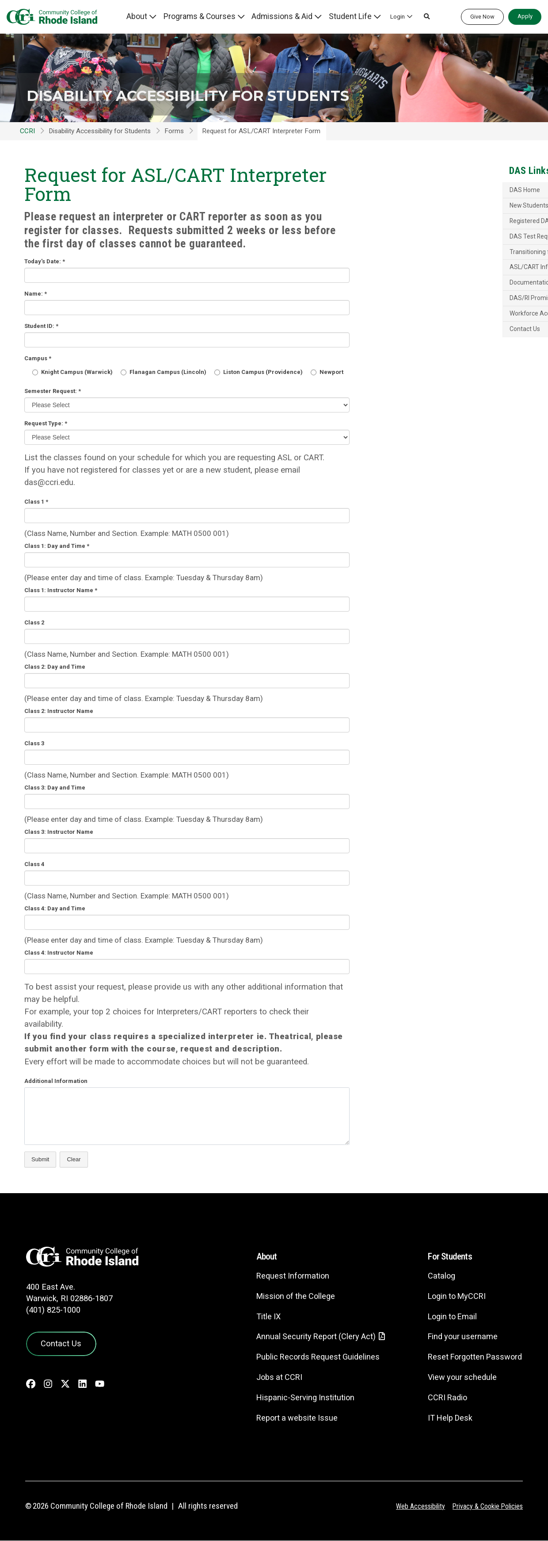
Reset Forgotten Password (472, 1357)
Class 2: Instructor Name (58, 711)
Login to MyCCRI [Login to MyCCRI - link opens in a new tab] (453, 1296)
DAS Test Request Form (446, 253)
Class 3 (34, 743)
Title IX (255, 1316)
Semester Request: (52, 391)
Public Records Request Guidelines (307, 1357)
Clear (73, 1159)
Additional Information (56, 1081)
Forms (174, 131)
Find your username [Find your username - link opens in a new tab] (458, 1336)
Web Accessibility (413, 1506)
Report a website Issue (285, 1418)
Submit (40, 1159)
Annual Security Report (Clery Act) (306, 1337)
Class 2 (34, 622)
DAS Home (427, 191)
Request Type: (45, 423)
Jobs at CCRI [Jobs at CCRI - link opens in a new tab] (267, 1377)
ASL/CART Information (445, 292)
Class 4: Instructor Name (58, 952)
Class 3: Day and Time (54, 787)
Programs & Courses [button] (216, 16)
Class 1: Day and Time (56, 546)
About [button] (162, 16)
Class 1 (36, 501)
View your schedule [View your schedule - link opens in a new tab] (458, 1377)
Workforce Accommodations (453, 347)
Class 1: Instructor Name (60, 590)
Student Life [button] (345, 16)
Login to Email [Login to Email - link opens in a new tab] (448, 1316)
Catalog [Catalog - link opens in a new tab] (436, 1276)
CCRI (27, 131)
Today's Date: (44, 261)
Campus (37, 358)
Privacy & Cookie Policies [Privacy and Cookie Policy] (485, 1506)
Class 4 (34, 864)
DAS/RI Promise (435, 331)
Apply (525, 16)
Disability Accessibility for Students (168, 83)
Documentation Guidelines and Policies (455, 311)
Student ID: (41, 326)
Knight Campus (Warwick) (72, 372)
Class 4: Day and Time (54, 908)
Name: (35, 293)
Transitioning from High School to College (460, 272)
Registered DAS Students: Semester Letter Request (463, 233)
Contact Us (427, 363)
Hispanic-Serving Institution (293, 1398)
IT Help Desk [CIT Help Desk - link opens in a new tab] (445, 1418)
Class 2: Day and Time (54, 666)
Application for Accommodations (455, 210)
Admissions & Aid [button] (286, 16)
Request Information (280, 1276)
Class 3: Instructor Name (58, 831)
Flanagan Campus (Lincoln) (163, 372)
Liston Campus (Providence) (258, 372)
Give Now (482, 16)
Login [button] (387, 16)
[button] (416, 17)
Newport (327, 372)
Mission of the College (284, 1296)
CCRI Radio (442, 1397)
